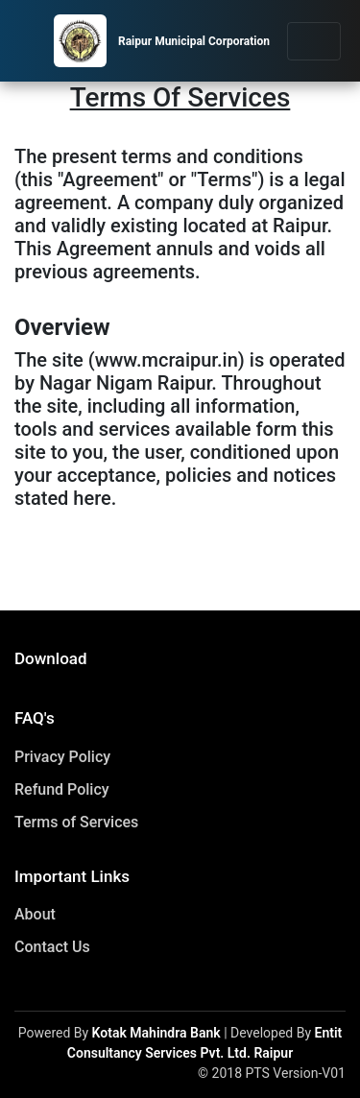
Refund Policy (61, 789)
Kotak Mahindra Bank (156, 1032)
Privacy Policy (62, 757)
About (35, 914)
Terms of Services (76, 822)
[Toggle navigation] (314, 41)
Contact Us (52, 947)
